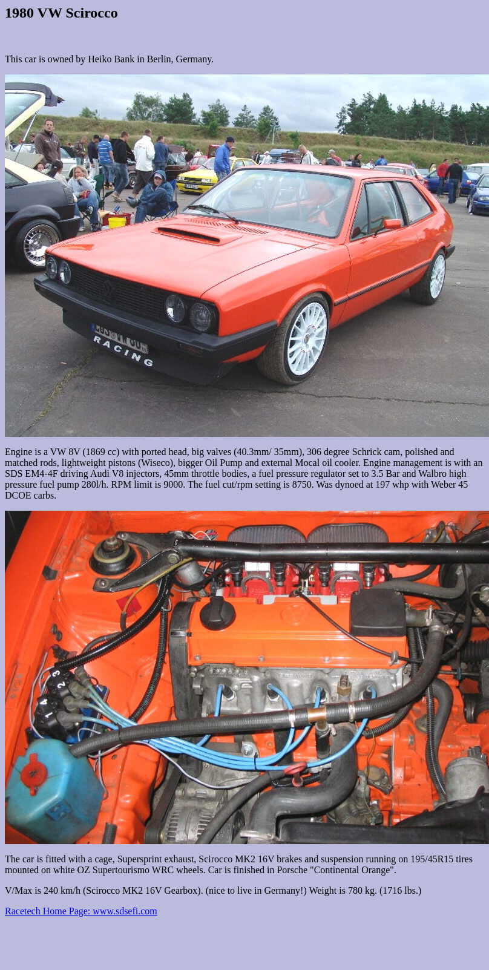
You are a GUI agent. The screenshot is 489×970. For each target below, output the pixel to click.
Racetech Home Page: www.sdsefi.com (81, 911)
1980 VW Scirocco (61, 13)
